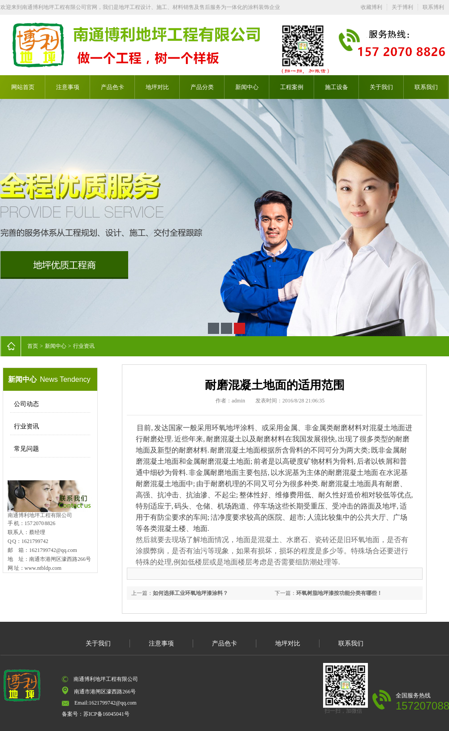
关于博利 (402, 7)
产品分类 (202, 87)
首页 (32, 346)
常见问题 (26, 448)
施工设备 (336, 87)
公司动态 (26, 404)
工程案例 (291, 87)
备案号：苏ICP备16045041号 (96, 714)
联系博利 (433, 7)
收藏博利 (371, 7)
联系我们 (426, 87)
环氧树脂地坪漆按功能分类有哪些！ (339, 593)
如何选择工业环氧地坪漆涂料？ (190, 593)
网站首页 (23, 87)
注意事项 (67, 87)
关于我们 (381, 87)
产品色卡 (112, 87)
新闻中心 (247, 87)
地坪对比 (157, 87)
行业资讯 (84, 346)
